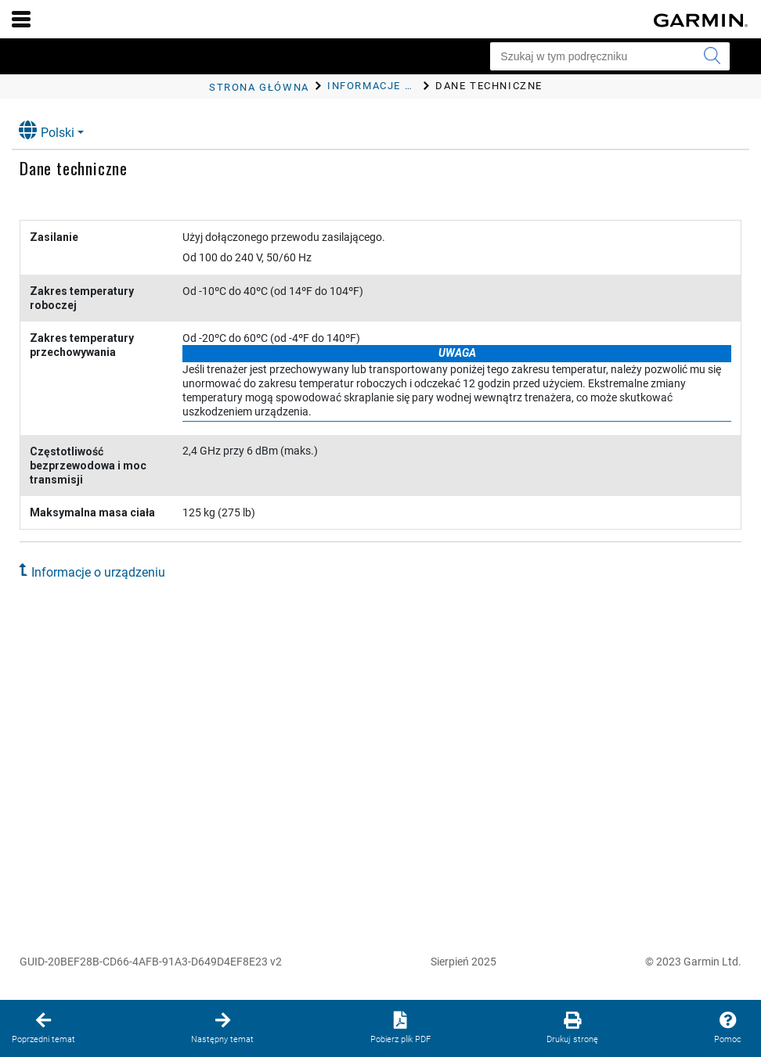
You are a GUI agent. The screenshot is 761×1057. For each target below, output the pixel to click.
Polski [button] (46, 130)
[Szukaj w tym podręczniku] (610, 56)
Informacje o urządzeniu (98, 572)
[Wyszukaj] (712, 56)
